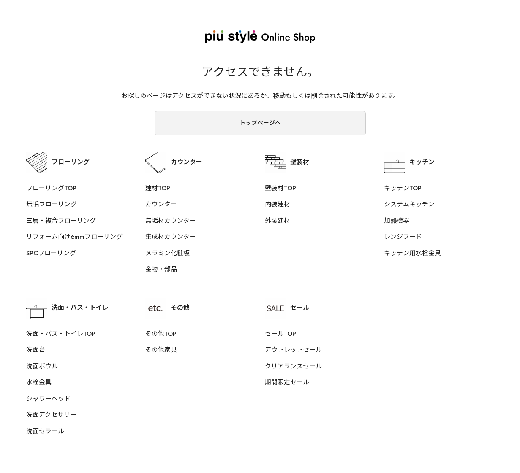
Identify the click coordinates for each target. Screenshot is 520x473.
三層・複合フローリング (61, 220)
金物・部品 (161, 269)
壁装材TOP (280, 188)
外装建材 (277, 220)
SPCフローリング (51, 253)
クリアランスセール (293, 366)
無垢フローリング (51, 204)
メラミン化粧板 (167, 253)
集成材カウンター (170, 236)
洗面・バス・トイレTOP (60, 333)
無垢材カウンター (170, 220)
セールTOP (280, 333)
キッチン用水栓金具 (412, 253)
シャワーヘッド (48, 398)
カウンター (161, 204)
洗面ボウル (42, 366)
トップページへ (260, 123)
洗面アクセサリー (51, 414)
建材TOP (157, 188)
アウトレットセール (293, 349)
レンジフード (403, 236)
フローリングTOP (51, 188)
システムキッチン (409, 204)
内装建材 (277, 204)
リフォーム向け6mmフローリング (74, 236)
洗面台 (35, 349)
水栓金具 (39, 382)
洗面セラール (45, 431)
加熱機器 (396, 220)
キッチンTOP (403, 188)
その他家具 (161, 349)
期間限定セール (287, 382)
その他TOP (161, 333)
